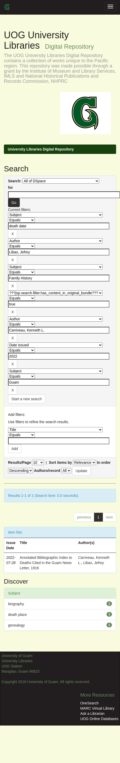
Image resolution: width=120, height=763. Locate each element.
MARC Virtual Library (97, 708)
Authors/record (47, 470)
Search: (14, 181)
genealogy (16, 625)
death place (17, 614)
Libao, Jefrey (93, 563)
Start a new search (26, 399)
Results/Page (19, 462)
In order (104, 462)
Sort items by (60, 462)
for (10, 187)
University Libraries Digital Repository (41, 149)
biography (16, 604)
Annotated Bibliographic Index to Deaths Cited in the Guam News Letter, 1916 (46, 562)
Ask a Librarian (92, 713)
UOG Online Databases (99, 719)
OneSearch (89, 703)
